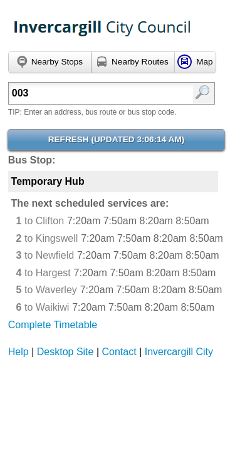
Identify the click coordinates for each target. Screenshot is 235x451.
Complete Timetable (52, 324)
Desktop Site (65, 351)
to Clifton (40, 220)
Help (18, 351)
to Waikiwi (43, 307)
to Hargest (43, 272)
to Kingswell (47, 238)
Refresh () (116, 139)
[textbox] (98, 93)
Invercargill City (179, 351)
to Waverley (46, 289)
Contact (119, 351)
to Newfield (45, 255)
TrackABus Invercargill (102, 28)
